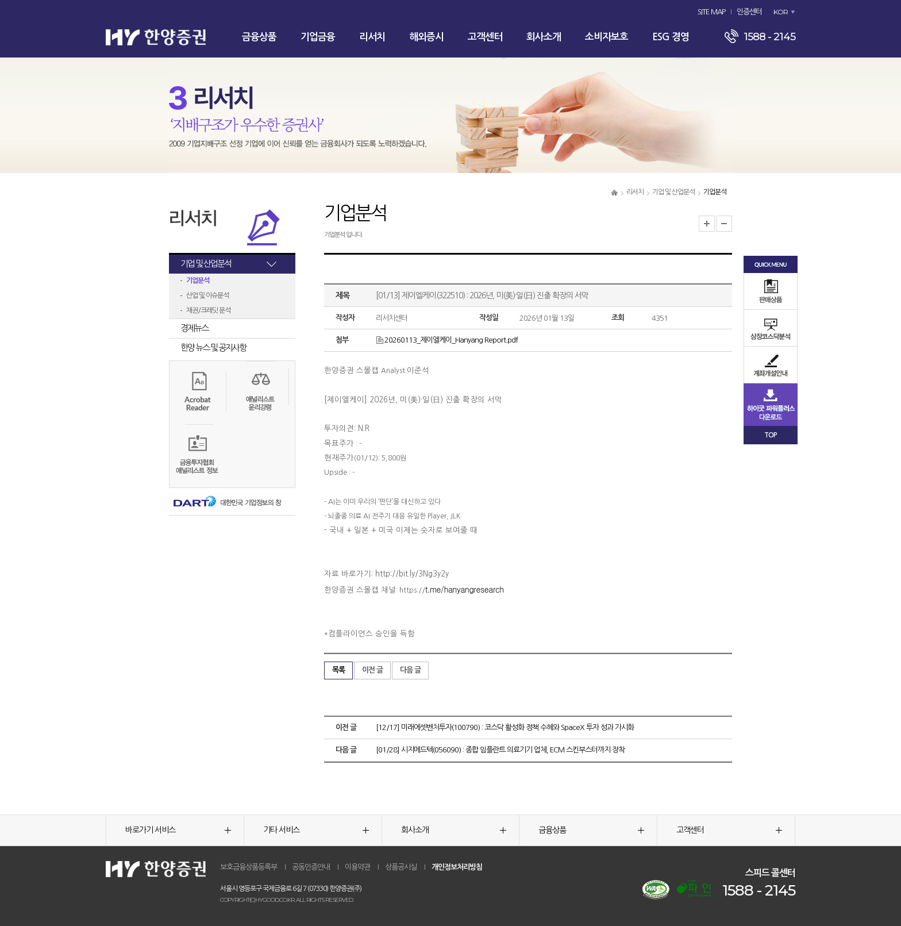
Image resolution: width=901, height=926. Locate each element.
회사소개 (543, 37)
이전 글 (372, 670)
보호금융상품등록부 (248, 867)
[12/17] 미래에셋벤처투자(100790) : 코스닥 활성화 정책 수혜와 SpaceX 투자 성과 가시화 (505, 727)
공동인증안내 (311, 867)
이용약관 (357, 867)
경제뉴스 (194, 328)
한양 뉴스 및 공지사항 (213, 347)
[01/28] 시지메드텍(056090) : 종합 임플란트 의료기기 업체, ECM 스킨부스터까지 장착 (500, 750)
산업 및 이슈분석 (207, 295)
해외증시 (426, 37)
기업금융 (318, 37)
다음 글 (410, 670)
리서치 (372, 37)
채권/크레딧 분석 (208, 310)
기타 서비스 (316, 830)
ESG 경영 (670, 37)
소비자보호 (606, 37)
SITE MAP (711, 12)
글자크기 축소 (724, 224)
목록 (338, 670)
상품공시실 (401, 867)
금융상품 (259, 37)
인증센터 (749, 12)
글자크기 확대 (707, 224)
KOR (780, 11)
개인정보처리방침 (457, 867)
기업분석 (197, 280)
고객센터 (485, 37)
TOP (770, 435)
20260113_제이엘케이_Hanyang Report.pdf (447, 340)
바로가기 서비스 (178, 830)
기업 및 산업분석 (673, 192)
